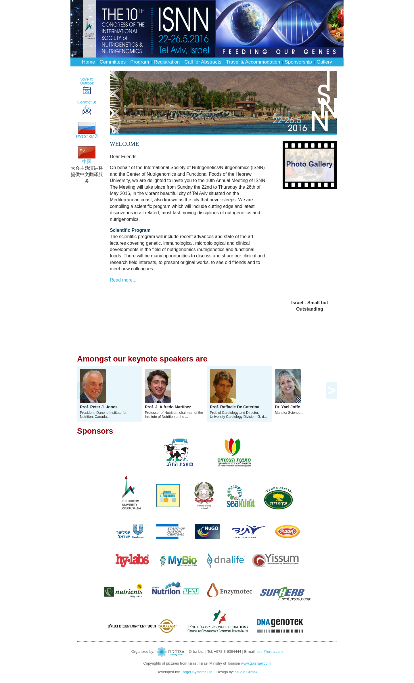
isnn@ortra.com (270, 651)
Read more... (123, 280)
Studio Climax (246, 672)
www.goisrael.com (256, 663)
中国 (86, 159)
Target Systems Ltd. (197, 672)
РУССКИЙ (87, 134)
